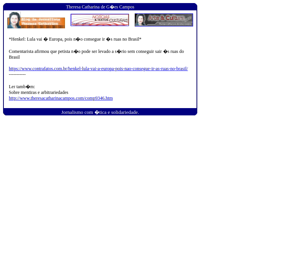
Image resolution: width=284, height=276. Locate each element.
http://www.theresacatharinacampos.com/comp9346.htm (61, 98)
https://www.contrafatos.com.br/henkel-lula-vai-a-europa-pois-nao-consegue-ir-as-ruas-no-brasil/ (98, 68)
